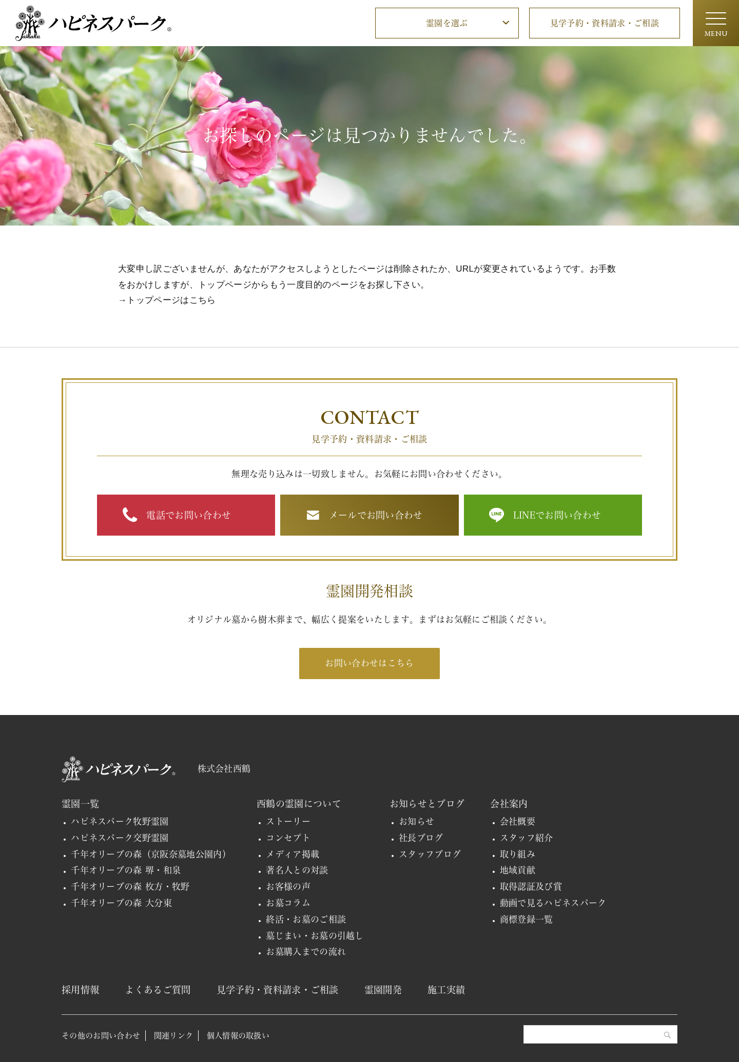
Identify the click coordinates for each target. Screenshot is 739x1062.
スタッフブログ (430, 854)
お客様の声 (288, 886)
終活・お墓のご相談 (306, 919)
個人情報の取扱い (238, 1035)
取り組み (517, 854)
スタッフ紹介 (526, 837)
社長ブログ (421, 837)
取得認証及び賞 (531, 886)
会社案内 (509, 803)
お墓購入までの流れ (306, 951)
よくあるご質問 (157, 989)
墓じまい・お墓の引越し (315, 935)
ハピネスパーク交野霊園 (120, 837)
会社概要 (517, 821)
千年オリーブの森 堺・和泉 (126, 870)
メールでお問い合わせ (376, 515)
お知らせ (416, 821)
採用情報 (80, 989)
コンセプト (288, 837)
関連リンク (173, 1035)
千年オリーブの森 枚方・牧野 (130, 886)
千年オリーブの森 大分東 (121, 902)
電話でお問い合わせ (188, 515)
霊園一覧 (80, 803)
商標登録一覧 (526, 919)
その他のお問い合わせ (101, 1035)
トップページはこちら (171, 300)
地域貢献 (517, 870)
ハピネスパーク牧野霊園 (120, 821)
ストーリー (288, 821)
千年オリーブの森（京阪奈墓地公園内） (151, 854)
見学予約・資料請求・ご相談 (604, 23)
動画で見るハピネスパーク (553, 902)
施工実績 (446, 989)
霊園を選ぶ (447, 23)
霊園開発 (383, 989)
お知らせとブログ (427, 803)
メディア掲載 (292, 854)
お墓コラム (288, 902)
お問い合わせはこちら (369, 663)
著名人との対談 (297, 870)
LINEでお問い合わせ (557, 515)
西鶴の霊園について (299, 803)
